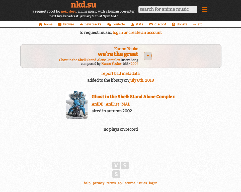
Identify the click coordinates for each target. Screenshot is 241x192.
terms (111, 183)
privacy (98, 183)
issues (142, 183)
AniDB (97, 104)
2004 (134, 64)
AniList (112, 104)
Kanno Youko (126, 48)
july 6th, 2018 (141, 80)
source (130, 183)
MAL (125, 104)
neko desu (68, 11)
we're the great (118, 54)
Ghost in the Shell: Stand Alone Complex (89, 60)
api (120, 183)
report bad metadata (120, 73)
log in (153, 183)
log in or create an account (137, 32)
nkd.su (83, 5)
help (87, 183)
